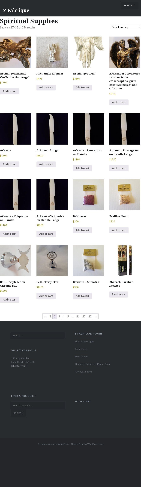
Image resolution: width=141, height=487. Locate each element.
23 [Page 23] (90, 317)
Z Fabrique (16, 10)
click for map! (19, 366)
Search (19, 413)
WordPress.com (95, 444)
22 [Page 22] (84, 317)
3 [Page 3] (59, 317)
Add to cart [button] (10, 91)
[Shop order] (126, 27)
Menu (130, 5)
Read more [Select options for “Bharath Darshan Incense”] (118, 295)
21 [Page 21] (78, 317)
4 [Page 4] (63, 317)
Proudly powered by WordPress (53, 444)
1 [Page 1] (50, 317)
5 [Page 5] (68, 317)
